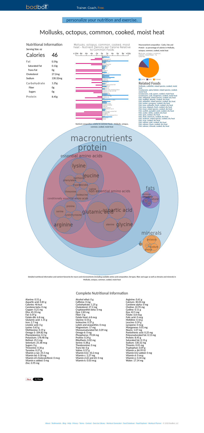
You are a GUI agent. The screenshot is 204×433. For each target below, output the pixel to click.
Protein (31, 96)
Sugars (32, 91)
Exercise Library (99, 423)
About (47, 423)
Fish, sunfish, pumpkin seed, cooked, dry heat (156, 111)
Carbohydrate (35, 83)
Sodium (30, 78)
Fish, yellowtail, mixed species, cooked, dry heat (157, 97)
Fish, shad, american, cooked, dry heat (153, 117)
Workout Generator (114, 423)
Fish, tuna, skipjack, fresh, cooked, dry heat (155, 107)
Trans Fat (32, 70)
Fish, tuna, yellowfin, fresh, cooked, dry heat (156, 105)
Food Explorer (141, 423)
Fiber (31, 87)
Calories (35, 54)
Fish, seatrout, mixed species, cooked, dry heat (157, 118)
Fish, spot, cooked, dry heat (149, 115)
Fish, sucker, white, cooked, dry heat (153, 113)
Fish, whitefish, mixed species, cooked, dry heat (157, 101)
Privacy (75, 423)
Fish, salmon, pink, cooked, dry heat (152, 122)
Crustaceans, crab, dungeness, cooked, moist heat (158, 96)
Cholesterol (32, 74)
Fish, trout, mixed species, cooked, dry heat (155, 109)
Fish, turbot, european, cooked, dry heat (154, 103)
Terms (82, 423)
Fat (28, 61)
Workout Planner (154, 423)
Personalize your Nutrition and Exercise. (102, 20)
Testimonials (56, 423)
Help (69, 423)
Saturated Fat (35, 65)
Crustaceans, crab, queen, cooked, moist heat (156, 94)
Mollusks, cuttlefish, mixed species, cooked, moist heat (158, 87)
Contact (89, 423)
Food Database (129, 423)
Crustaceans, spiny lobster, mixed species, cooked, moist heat (158, 91)
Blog (64, 423)
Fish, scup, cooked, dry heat (149, 120)
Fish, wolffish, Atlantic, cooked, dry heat (154, 99)
